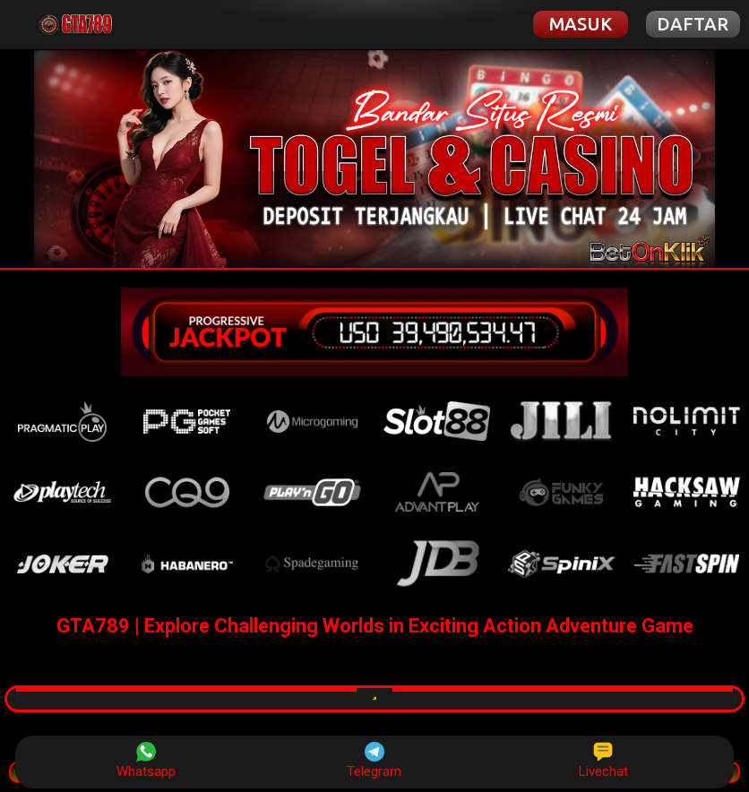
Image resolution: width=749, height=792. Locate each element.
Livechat (603, 760)
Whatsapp (146, 760)
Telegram (374, 760)
